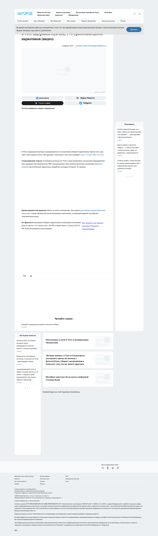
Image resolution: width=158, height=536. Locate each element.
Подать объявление (88, 21)
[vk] (24, 276)
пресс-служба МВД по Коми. (92, 155)
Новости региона (63, 12)
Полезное (108, 12)
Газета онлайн (22, 21)
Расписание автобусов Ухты (87, 12)
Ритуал (123, 21)
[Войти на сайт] (139, 14)
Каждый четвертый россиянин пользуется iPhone (64, 325)
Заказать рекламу (108, 21)
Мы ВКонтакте (56, 21)
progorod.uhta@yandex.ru (22, 501)
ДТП (66, 476)
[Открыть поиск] (134, 14)
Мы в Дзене (71, 21)
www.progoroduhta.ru (30, 489)
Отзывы (42, 481)
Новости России (43, 12)
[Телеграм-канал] (85, 103)
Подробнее (105, 525)
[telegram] (32, 276)
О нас (67, 481)
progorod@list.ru (57, 498)
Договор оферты (44, 476)
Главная (17, 484)
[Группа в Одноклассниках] (107, 468)
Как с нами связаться (20, 481)
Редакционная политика (72, 479)
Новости (42, 484)
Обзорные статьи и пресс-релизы (24, 476)
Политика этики (44, 479)
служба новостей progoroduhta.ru (90, 46)
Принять (134, 29)
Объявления (73, 15)
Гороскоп (59, 15)
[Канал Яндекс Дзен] (42, 103)
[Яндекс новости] (85, 98)
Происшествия (43, 15)
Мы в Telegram (39, 21)
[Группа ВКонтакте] (42, 98)
